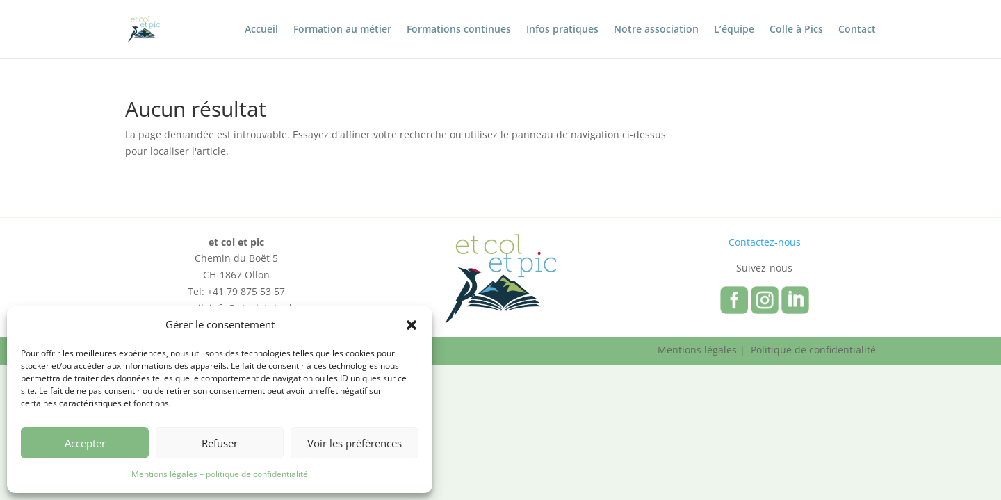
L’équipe (734, 29)
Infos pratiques (562, 29)
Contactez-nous (765, 242)
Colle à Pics (796, 29)
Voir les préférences (354, 443)
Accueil (261, 29)
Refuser (220, 443)
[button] (411, 325)
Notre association (656, 29)
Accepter (85, 443)
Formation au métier (342, 29)
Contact (857, 29)
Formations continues (459, 29)
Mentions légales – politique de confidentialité (219, 474)
